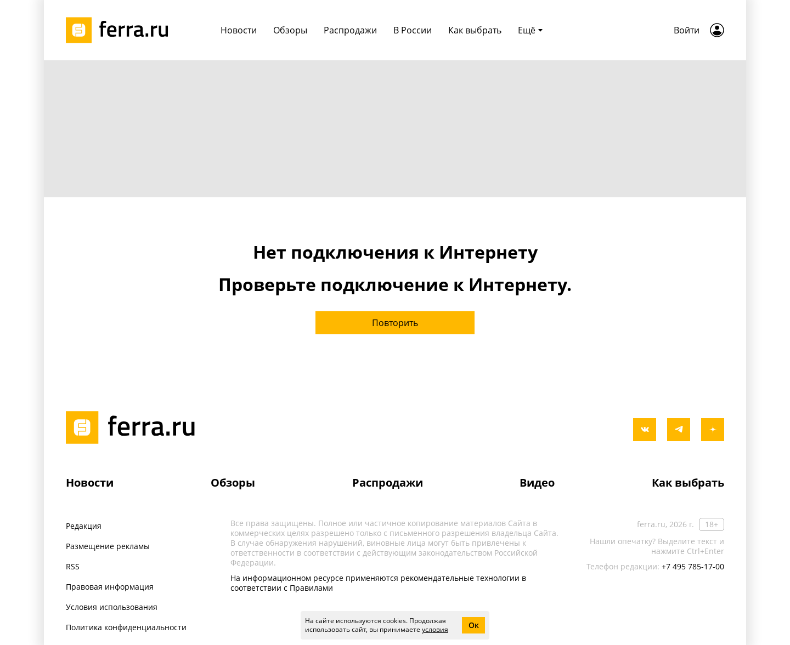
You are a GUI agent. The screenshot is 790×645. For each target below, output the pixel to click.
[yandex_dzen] (712, 429)
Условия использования (111, 607)
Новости (239, 30)
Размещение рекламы (108, 546)
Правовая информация (110, 586)
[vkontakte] (644, 429)
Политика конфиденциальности (126, 627)
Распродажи (350, 30)
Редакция (83, 526)
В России (412, 30)
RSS (73, 566)
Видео (537, 482)
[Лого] (121, 30)
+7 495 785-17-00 (693, 566)
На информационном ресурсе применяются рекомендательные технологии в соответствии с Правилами (378, 583)
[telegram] (678, 429)
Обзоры (290, 30)
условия (435, 629)
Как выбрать (474, 30)
